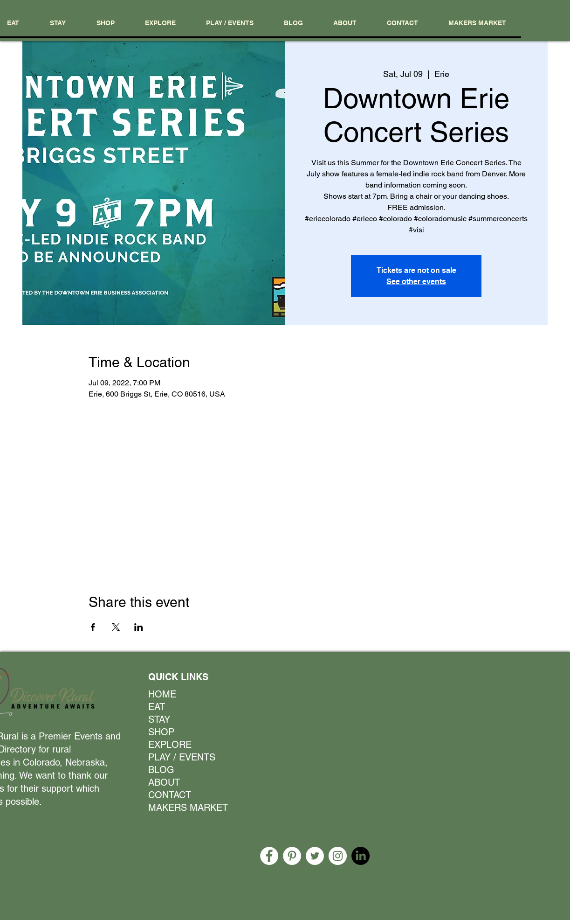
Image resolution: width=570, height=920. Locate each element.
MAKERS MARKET (184, 807)
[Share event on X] (115, 627)
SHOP (161, 732)
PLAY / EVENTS (181, 757)
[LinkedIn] (360, 856)
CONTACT (169, 795)
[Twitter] (315, 856)
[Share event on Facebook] (93, 627)
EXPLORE (170, 744)
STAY (159, 719)
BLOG (161, 769)
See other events (416, 281)
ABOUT (164, 782)
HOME (162, 694)
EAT (156, 706)
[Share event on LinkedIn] (138, 627)
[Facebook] (269, 856)
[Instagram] (338, 856)
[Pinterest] (292, 856)
